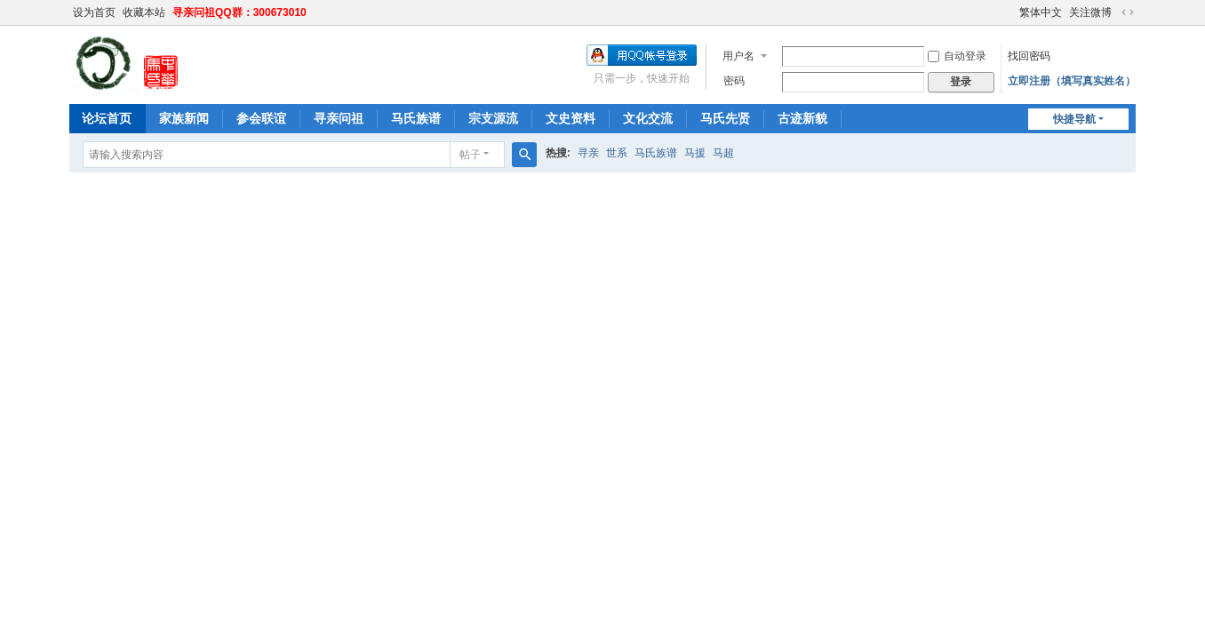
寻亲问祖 (338, 118)
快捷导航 (1074, 119)
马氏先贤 (725, 118)
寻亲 (588, 153)
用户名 (738, 56)
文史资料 (570, 118)
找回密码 (1029, 56)
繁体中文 (1040, 12)
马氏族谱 (416, 118)
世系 (616, 153)
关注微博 (1090, 12)
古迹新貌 (802, 118)
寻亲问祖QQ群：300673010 (239, 12)
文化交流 (648, 118)
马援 (695, 153)
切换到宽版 (1128, 12)
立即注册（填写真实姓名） (1072, 81)
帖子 (470, 154)
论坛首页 (107, 118)
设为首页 (94, 12)
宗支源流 (493, 118)
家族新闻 (184, 118)
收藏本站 (144, 12)
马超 (723, 153)
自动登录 (957, 56)
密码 (734, 81)
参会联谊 (261, 118)
